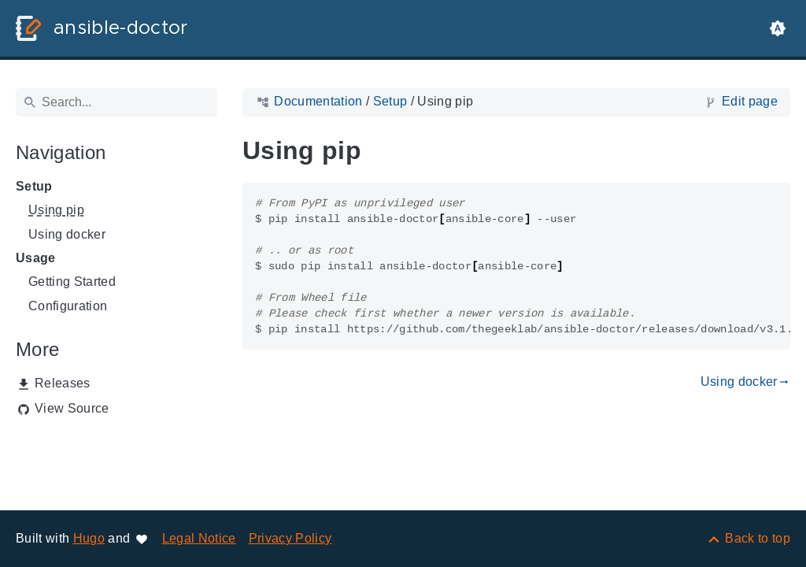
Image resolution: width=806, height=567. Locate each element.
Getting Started (72, 281)
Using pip (56, 210)
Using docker (66, 234)
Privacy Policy (290, 538)
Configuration (67, 306)
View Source (72, 408)
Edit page (750, 101)
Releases (63, 383)
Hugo (89, 538)
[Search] (116, 102)
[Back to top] (748, 538)
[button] (777, 28)
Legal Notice (199, 538)
